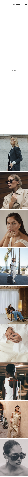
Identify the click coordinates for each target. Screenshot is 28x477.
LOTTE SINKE (14, 4)
